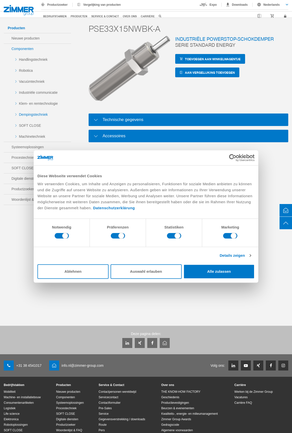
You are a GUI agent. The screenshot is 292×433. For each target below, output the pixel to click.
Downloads (240, 4)
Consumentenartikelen (19, 402)
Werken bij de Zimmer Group (253, 392)
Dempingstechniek (33, 114)
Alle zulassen (219, 271)
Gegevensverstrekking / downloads (122, 419)
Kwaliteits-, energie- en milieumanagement (189, 414)
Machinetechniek (32, 136)
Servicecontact (108, 397)
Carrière (148, 16)
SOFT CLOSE (30, 126)
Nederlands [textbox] (271, 4)
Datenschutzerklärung (114, 208)
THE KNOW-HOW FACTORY (180, 392)
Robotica (26, 70)
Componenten (22, 49)
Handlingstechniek (33, 60)
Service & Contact (105, 16)
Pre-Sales (105, 408)
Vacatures (241, 397)
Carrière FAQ (243, 402)
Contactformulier (110, 402)
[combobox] (270, 5)
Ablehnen (72, 271)
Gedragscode (170, 424)
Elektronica (11, 419)
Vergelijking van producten (102, 4)
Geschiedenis (170, 397)
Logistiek (9, 408)
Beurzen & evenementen (177, 408)
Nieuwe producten (25, 38)
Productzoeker (57, 4)
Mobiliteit (9, 392)
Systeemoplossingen (27, 147)
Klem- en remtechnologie (38, 104)
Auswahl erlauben (146, 271)
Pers (102, 430)
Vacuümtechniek (31, 82)
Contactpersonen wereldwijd (117, 392)
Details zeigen (232, 255)
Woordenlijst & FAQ (69, 430)
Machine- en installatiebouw (22, 397)
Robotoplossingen (16, 424)
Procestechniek (66, 408)
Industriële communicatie (38, 92)
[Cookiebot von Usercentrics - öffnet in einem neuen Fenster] (233, 158)
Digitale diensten (67, 419)
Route (103, 424)
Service (104, 414)
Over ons (130, 16)
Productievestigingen (175, 402)
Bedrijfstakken (55, 16)
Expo (213, 4)
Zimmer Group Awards (176, 419)
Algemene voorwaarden (177, 430)
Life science (11, 414)
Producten (79, 16)
